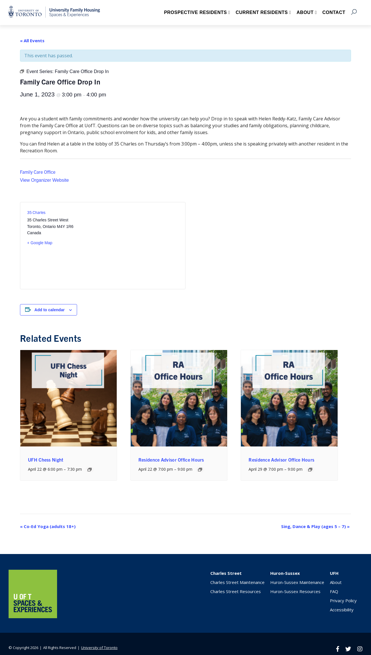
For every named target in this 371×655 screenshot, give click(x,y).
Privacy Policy (343, 600)
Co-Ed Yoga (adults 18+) (48, 526)
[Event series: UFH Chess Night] (90, 469)
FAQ (334, 591)
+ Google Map (39, 242)
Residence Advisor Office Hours (171, 459)
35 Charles (36, 212)
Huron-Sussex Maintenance (297, 582)
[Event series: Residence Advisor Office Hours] (200, 469)
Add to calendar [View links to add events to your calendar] (50, 310)
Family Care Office (37, 172)
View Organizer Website (44, 180)
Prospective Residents (195, 12)
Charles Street (226, 573)
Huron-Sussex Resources (295, 591)
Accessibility (342, 609)
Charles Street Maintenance (237, 582)
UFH (334, 573)
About (305, 12)
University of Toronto (99, 647)
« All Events (32, 40)
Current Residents (262, 12)
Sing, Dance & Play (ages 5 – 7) (315, 526)
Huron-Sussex (285, 573)
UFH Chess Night (46, 459)
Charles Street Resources (235, 591)
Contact (333, 12)
